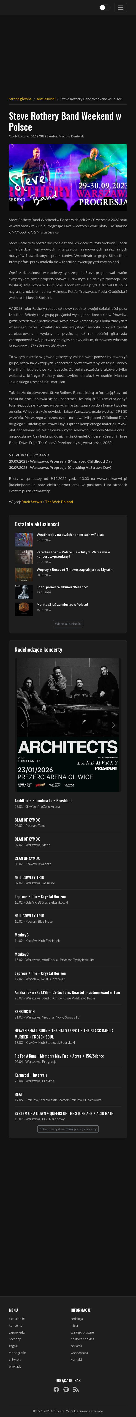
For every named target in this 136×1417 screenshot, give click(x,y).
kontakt (76, 1359)
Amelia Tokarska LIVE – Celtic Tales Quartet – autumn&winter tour (68, 992)
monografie (17, 1353)
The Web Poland (59, 501)
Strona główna (20, 99)
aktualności (17, 1319)
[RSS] (76, 1389)
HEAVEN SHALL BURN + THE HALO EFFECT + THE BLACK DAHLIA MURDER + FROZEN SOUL (64, 1033)
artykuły (15, 1359)
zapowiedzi (17, 1332)
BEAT (19, 1094)
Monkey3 (22, 935)
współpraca (79, 1353)
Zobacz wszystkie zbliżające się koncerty (68, 1129)
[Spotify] (66, 1389)
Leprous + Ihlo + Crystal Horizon (40, 896)
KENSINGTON (25, 1011)
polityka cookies (82, 1339)
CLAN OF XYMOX (27, 820)
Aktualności (46, 99)
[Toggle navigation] (120, 7)
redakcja (77, 1319)
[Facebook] (56, 1389)
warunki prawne (82, 1332)
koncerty (15, 1325)
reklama (76, 1346)
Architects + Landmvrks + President (43, 800)
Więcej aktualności (68, 624)
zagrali (13, 1346)
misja (74, 1325)
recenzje (15, 1339)
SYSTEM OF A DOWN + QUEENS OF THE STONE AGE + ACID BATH (64, 1113)
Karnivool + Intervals (31, 1075)
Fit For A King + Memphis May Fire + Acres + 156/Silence (59, 1056)
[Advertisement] (68, 53)
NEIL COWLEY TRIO (29, 877)
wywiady (15, 1366)
